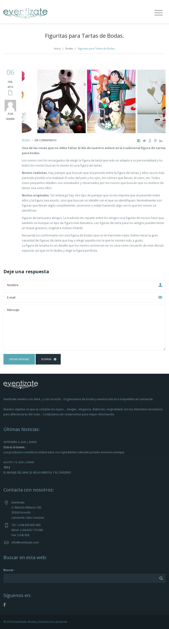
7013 (6, 467)
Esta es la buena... (14, 447)
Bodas (69, 48)
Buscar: (8, 570)
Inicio (57, 48)
